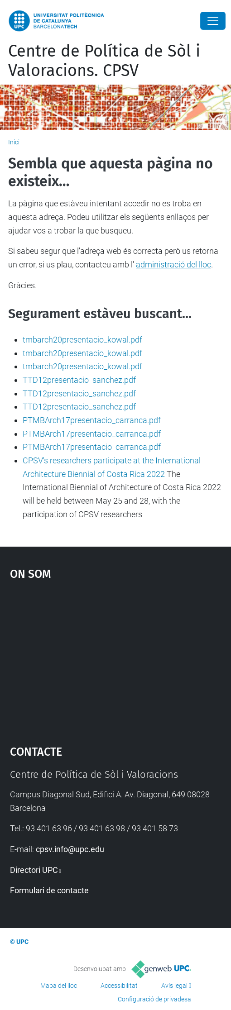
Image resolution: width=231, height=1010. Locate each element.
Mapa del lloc (58, 985)
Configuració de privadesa (154, 999)
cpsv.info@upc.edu (70, 849)
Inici (13, 142)
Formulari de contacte (49, 890)
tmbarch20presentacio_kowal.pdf (82, 339)
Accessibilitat (119, 985)
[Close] (213, 21)
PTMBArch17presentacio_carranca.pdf (92, 420)
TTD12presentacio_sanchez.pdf (79, 380)
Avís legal (174, 985)
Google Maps (115, 658)
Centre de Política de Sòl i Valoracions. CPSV (104, 61)
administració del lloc (173, 264)
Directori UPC (34, 870)
